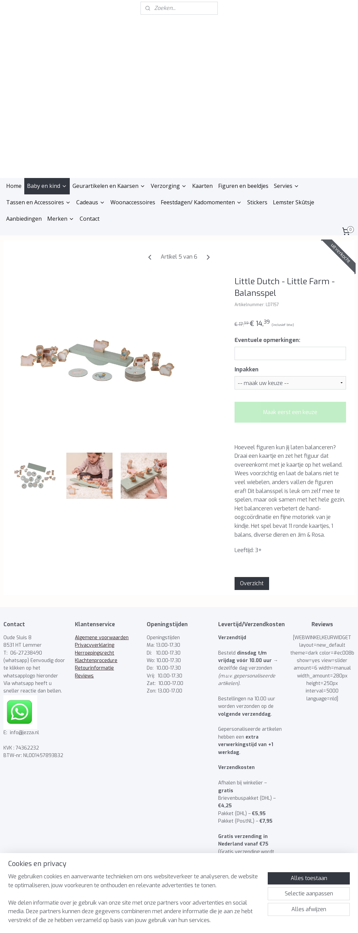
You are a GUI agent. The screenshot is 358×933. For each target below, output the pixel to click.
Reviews (84, 668)
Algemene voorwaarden (102, 630)
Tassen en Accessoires (38, 194)
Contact (90, 211)
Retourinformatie (94, 660)
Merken (60, 211)
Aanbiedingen (24, 211)
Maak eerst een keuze (290, 404)
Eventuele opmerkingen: (267, 332)
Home (14, 178)
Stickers (257, 194)
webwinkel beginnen (186, 920)
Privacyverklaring (94, 637)
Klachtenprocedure (96, 652)
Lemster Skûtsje (293, 194)
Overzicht (252, 575)
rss (161, 920)
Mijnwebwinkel (246, 920)
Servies (286, 178)
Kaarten (202, 178)
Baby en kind (47, 178)
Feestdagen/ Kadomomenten (201, 194)
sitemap (148, 920)
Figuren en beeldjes (243, 178)
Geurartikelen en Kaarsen (108, 178)
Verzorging (169, 178)
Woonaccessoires (132, 194)
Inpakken (246, 361)
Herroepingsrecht (94, 645)
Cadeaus (90, 194)
